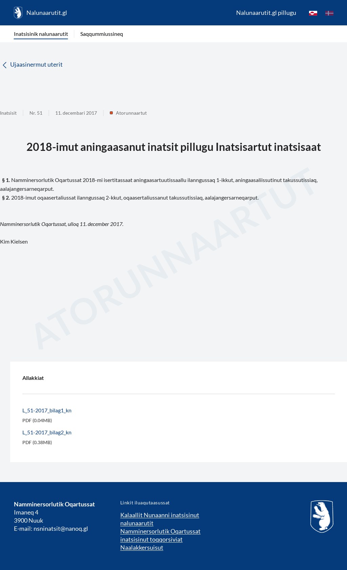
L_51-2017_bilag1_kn (47, 410)
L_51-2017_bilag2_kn (47, 432)
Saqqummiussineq (101, 33)
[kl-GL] (313, 13)
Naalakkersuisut (141, 547)
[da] (329, 13)
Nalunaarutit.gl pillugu (266, 12)
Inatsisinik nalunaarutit (41, 33)
